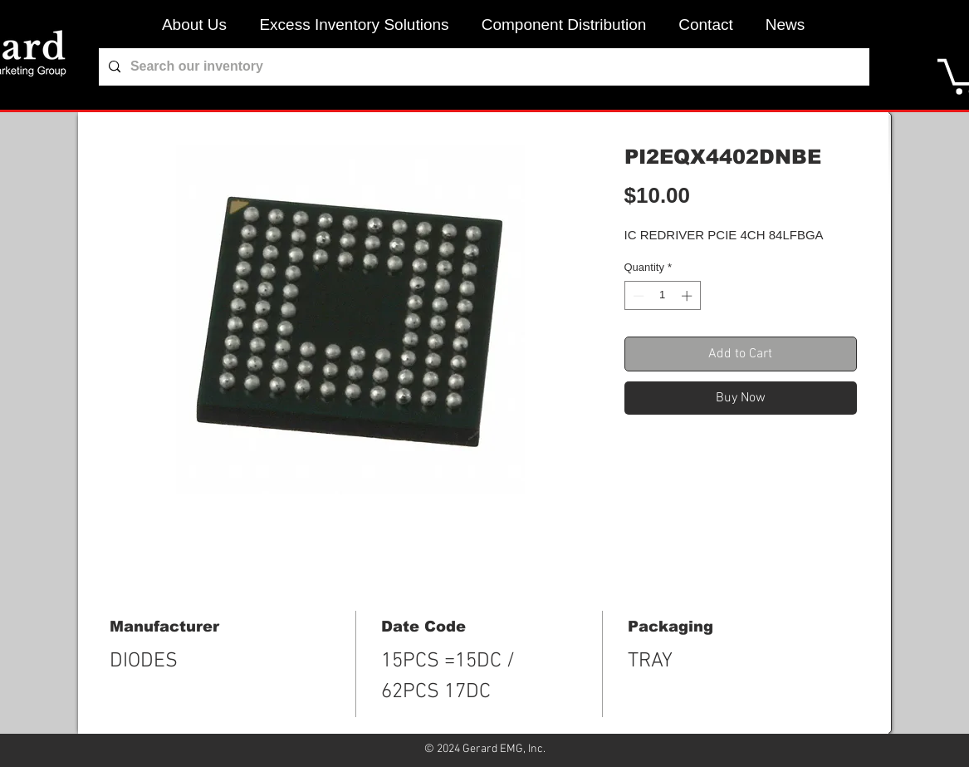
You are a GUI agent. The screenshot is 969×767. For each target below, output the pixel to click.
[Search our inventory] (482, 67)
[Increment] (688, 296)
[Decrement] (637, 296)
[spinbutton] (662, 296)
